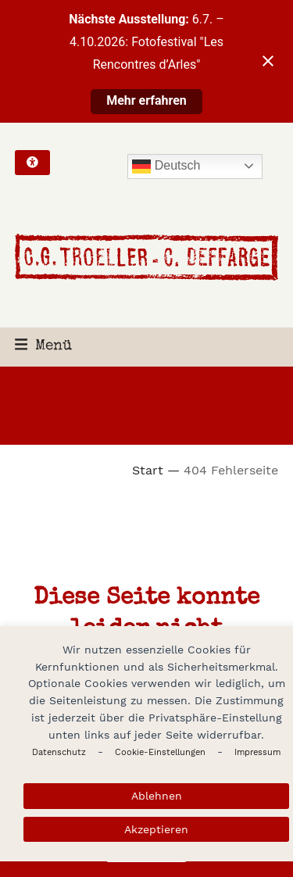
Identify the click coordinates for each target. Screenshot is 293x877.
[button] (44, 346)
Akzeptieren (156, 829)
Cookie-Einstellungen (160, 752)
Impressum (257, 752)
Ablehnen (156, 795)
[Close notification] (268, 61)
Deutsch (166, 166)
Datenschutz (59, 752)
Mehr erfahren (146, 100)
